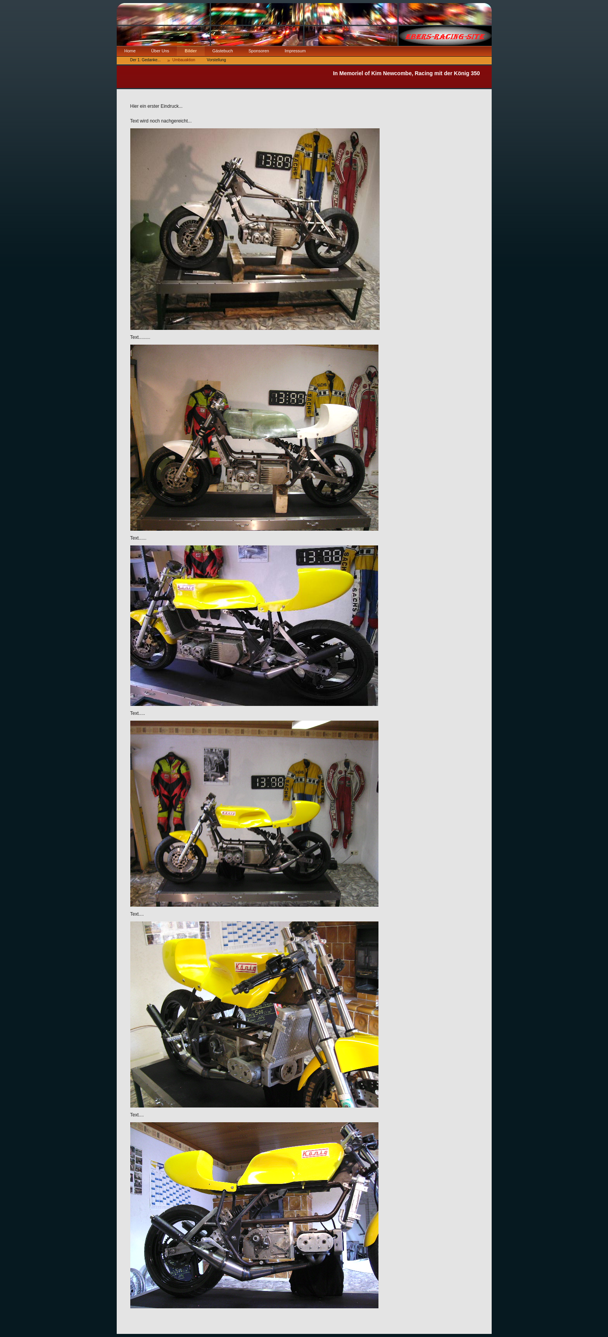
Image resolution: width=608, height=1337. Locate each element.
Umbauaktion (183, 60)
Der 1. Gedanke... (145, 60)
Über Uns (160, 50)
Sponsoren (259, 50)
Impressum (295, 50)
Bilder (191, 50)
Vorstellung (216, 60)
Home (130, 50)
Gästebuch (222, 50)
